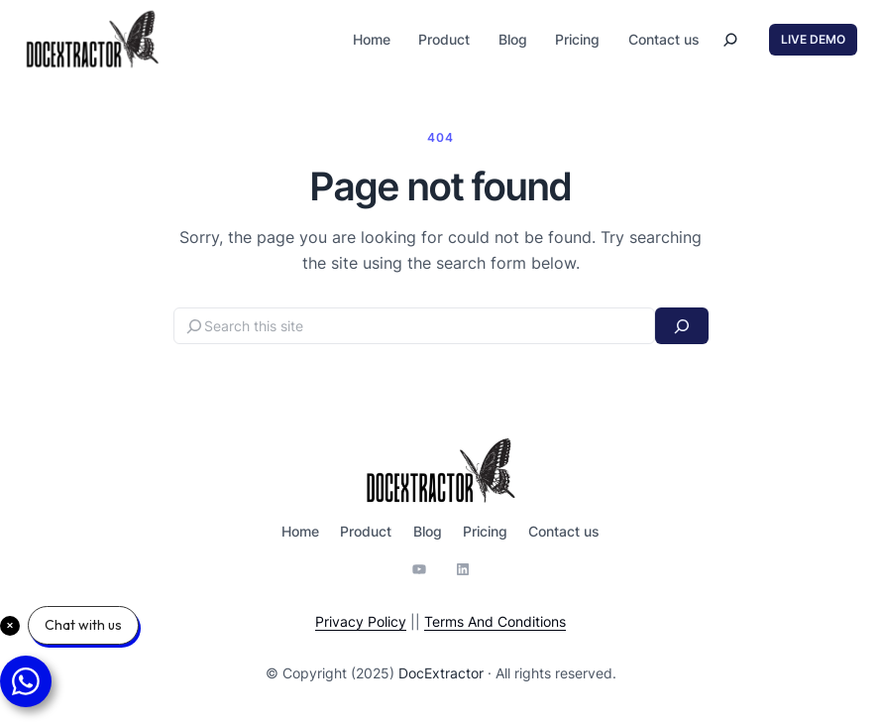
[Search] (681, 325)
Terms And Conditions (495, 621)
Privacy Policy (360, 621)
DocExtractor (441, 673)
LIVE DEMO (813, 39)
